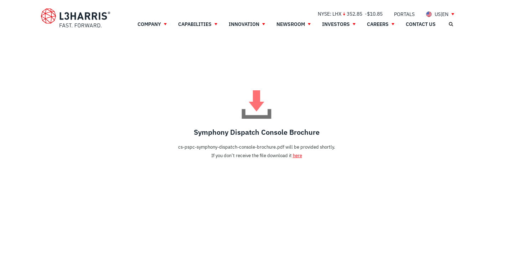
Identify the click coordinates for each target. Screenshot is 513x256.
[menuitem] (404, 14)
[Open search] (450, 24)
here (297, 156)
